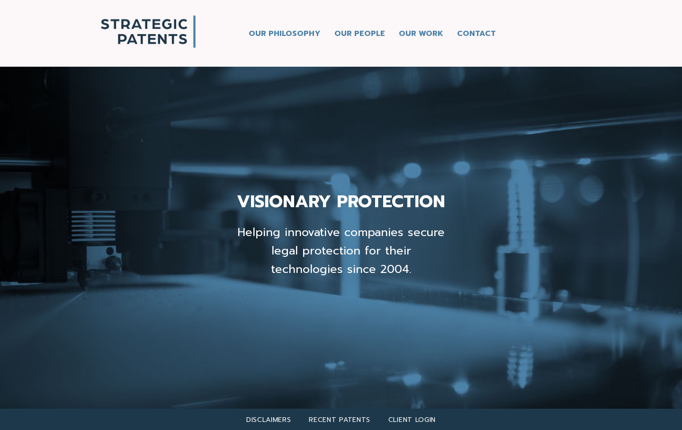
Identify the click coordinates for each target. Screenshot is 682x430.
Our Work (421, 33)
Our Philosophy (285, 33)
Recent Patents (339, 420)
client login (412, 420)
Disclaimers (268, 420)
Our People (359, 33)
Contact (476, 33)
